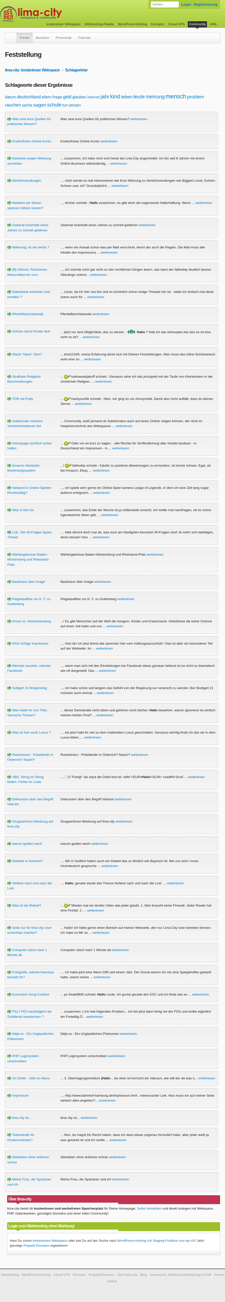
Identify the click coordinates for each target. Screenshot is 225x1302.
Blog (143, 1275)
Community (197, 24)
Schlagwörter (76, 70)
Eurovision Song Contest (28, 994)
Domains (157, 24)
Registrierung (206, 4)
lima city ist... (19, 1118)
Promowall (63, 38)
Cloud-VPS (176, 24)
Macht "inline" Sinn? (24, 354)
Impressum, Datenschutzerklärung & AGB (180, 1275)
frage (57, 97)
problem (195, 96)
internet (93, 97)
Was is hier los (20, 510)
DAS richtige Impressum (27, 643)
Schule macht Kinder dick (28, 331)
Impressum (18, 1095)
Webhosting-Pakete (99, 24)
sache (27, 105)
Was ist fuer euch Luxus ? (29, 732)
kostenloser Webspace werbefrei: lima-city (49, 14)
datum (10, 97)
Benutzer (42, 38)
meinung (155, 96)
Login (186, 4)
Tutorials (84, 38)
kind (115, 96)
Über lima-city (127, 1275)
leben (127, 96)
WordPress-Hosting (132, 24)
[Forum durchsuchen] (165, 4)
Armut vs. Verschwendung (29, 621)
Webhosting (10, 1275)
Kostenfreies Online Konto (29, 141)
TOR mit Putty (20, 399)
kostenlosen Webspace (50, 1240)
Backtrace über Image (26, 582)
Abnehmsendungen (24, 180)
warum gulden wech (24, 844)
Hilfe (213, 24)
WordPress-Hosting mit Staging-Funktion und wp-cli (155, 1240)
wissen (75, 105)
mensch (176, 96)
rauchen (13, 105)
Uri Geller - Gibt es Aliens (28, 1078)
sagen (39, 105)
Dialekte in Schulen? (25, 861)
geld (67, 96)
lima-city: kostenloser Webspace (32, 70)
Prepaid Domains (36, 1245)
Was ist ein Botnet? (24, 905)
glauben (79, 97)
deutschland (29, 96)
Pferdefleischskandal (25, 314)
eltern (47, 97)
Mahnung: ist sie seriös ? (28, 247)
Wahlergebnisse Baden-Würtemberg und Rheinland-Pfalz (28, 559)
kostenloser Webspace (63, 24)
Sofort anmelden (149, 1208)
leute (139, 96)
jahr (105, 96)
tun (65, 105)
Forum (24, 38)
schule (54, 105)
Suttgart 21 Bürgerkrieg (27, 688)
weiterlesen (139, 119)
